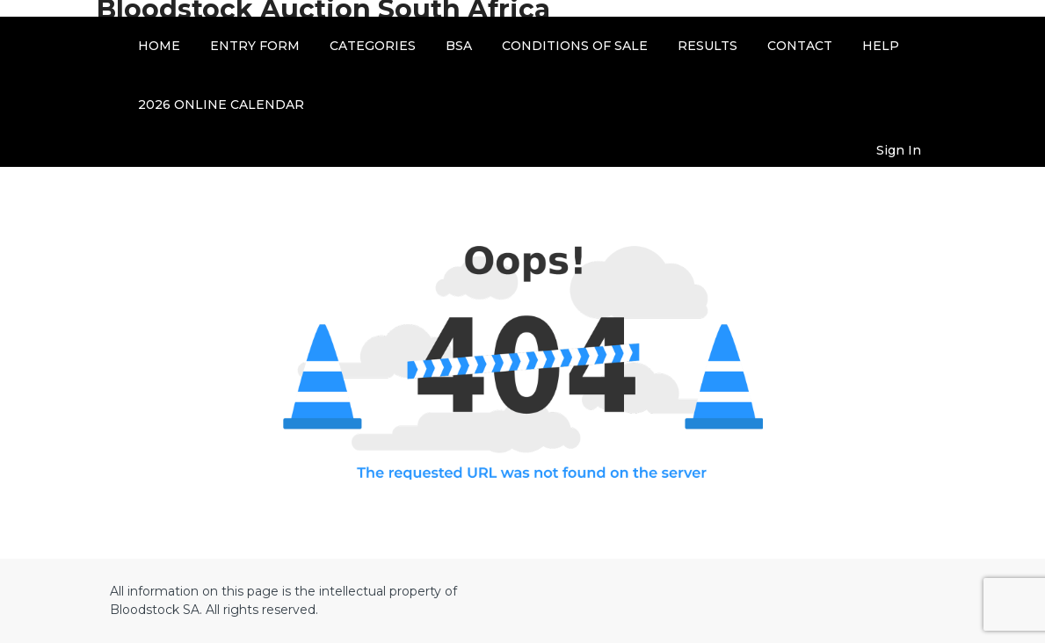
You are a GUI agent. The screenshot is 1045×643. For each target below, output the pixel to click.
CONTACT (799, 46)
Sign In (898, 150)
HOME (159, 46)
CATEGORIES (373, 46)
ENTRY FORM (255, 46)
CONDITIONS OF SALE (575, 46)
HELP (880, 46)
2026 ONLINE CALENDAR (221, 104)
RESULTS (707, 46)
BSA (459, 46)
